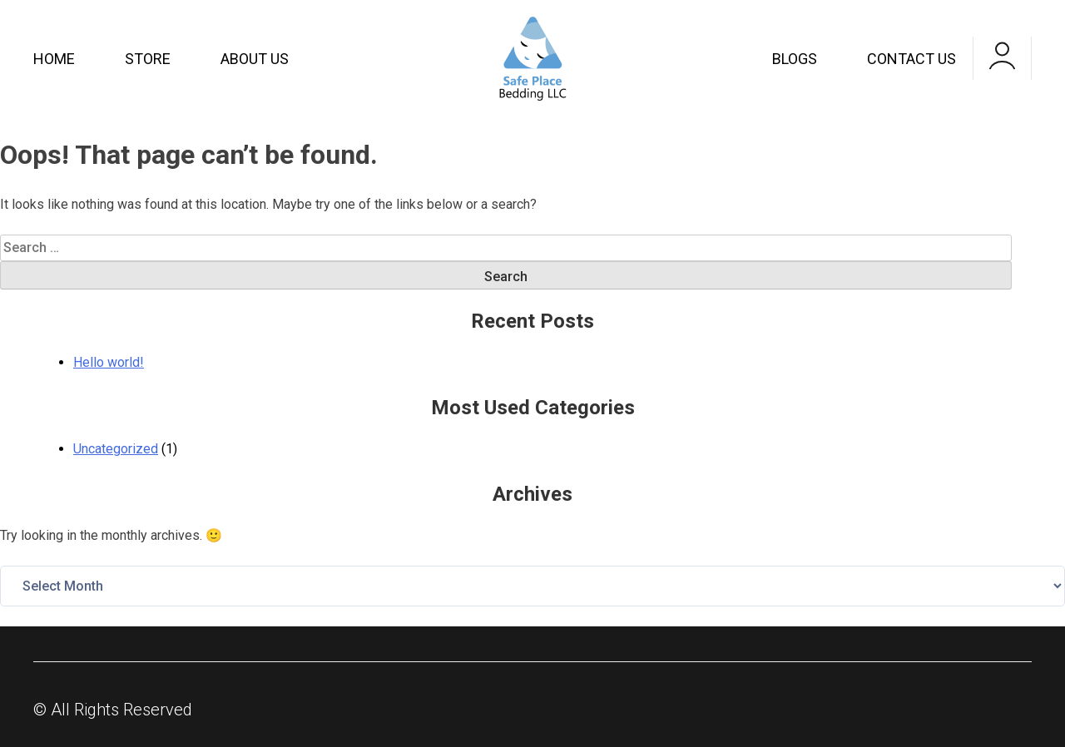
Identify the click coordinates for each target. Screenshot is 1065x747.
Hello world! (108, 362)
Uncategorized (115, 449)
